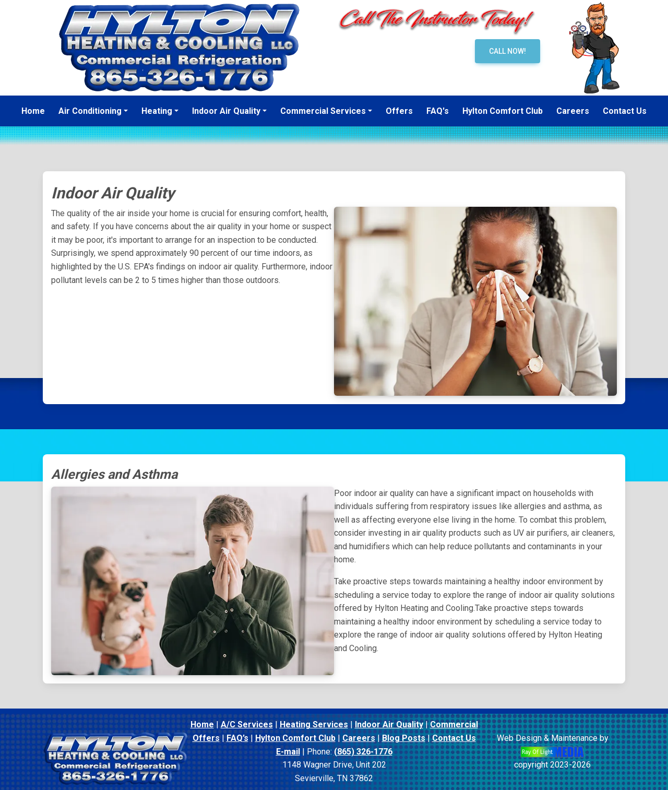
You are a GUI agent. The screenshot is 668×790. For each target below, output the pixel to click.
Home (202, 724)
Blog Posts (403, 738)
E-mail (288, 752)
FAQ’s (237, 738)
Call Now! (507, 51)
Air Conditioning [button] (90, 111)
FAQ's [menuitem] (437, 111)
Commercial (454, 724)
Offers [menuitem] (399, 111)
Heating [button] (156, 111)
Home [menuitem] (33, 111)
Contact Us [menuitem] (625, 111)
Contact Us (454, 738)
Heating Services (314, 724)
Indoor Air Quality (389, 724)
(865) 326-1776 (363, 752)
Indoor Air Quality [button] (226, 111)
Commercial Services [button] (323, 111)
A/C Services (247, 724)
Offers (206, 738)
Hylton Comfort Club (295, 738)
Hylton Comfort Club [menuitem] (502, 111)
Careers (358, 738)
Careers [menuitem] (572, 111)
